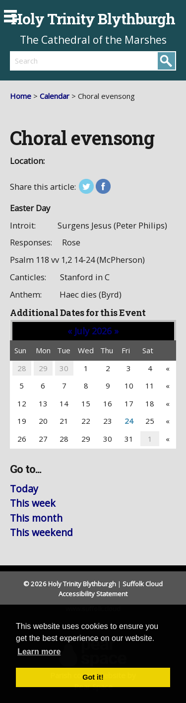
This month (36, 518)
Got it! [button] (92, 677)
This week (33, 503)
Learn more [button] (39, 651)
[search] (51, 60)
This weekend (41, 532)
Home (20, 96)
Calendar (54, 96)
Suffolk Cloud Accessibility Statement (111, 588)
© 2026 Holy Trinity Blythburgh (69, 583)
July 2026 (93, 331)
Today (24, 488)
